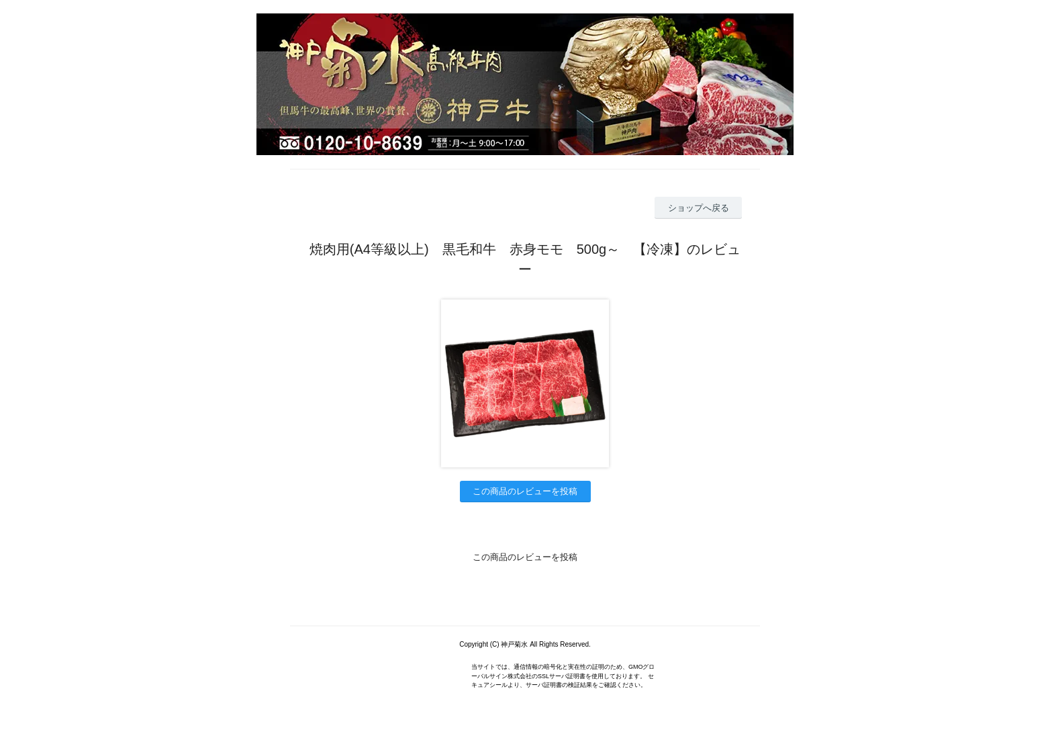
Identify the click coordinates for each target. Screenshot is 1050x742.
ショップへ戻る (698, 208)
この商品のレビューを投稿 (525, 491)
